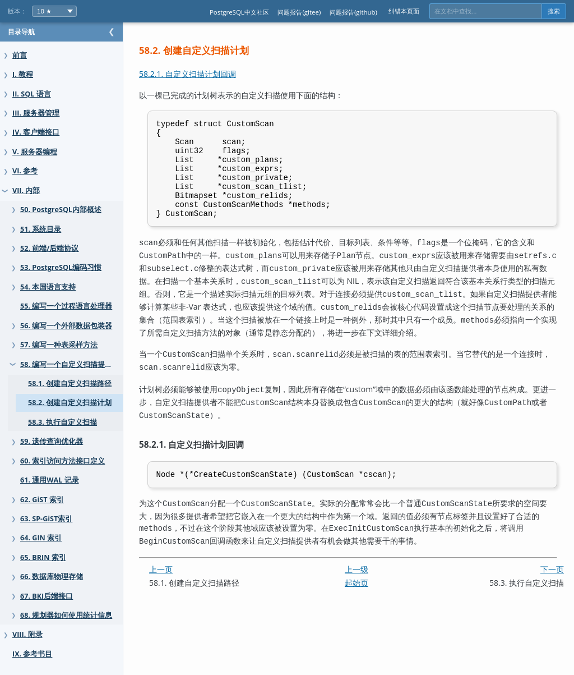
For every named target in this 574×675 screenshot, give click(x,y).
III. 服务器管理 (35, 113)
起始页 (367, 598)
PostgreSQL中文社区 (239, 12)
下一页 (552, 585)
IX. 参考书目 (32, 654)
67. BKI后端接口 (46, 596)
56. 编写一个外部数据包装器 (66, 325)
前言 (19, 55)
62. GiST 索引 (42, 499)
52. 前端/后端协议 (49, 248)
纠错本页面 (403, 11)
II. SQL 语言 (31, 94)
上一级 (367, 585)
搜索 (554, 11)
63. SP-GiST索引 (46, 519)
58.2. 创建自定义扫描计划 (70, 402)
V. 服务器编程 (34, 152)
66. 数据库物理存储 (51, 576)
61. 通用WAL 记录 (49, 480)
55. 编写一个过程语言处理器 (66, 306)
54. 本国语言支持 (48, 287)
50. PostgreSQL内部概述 (60, 209)
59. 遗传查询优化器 (51, 441)
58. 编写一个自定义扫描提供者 (69, 364)
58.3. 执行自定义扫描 (62, 422)
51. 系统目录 (40, 229)
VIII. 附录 (27, 634)
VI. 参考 (25, 171)
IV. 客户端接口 (35, 132)
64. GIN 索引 (41, 538)
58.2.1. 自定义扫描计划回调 (209, 73)
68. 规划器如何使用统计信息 (66, 615)
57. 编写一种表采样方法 (59, 345)
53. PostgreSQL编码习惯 (60, 267)
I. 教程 (22, 74)
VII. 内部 (26, 190)
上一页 (183, 585)
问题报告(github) (353, 12)
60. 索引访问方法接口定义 (62, 461)
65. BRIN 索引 (43, 557)
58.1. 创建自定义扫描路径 (70, 383)
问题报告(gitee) (299, 12)
